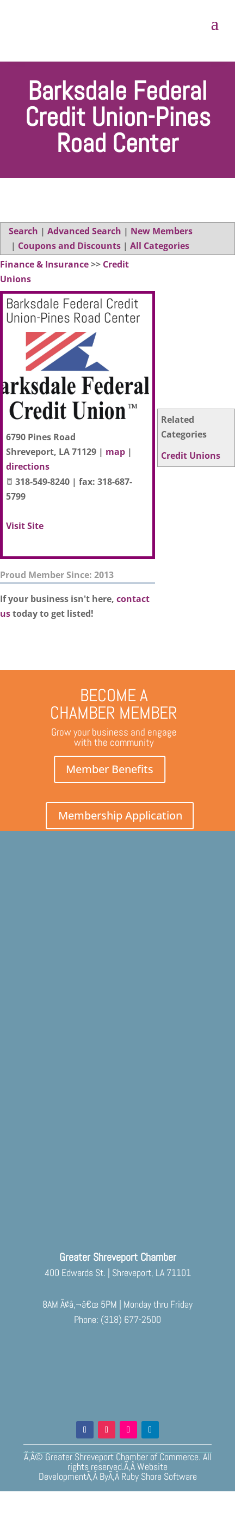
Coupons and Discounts (69, 246)
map (115, 452)
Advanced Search (84, 231)
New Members (162, 231)
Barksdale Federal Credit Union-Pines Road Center (73, 311)
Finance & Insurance (44, 264)
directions (28, 466)
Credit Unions (190, 456)
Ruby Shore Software (159, 1476)
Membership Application (120, 815)
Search (23, 231)
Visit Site (25, 526)
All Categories (159, 246)
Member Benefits (109, 769)
